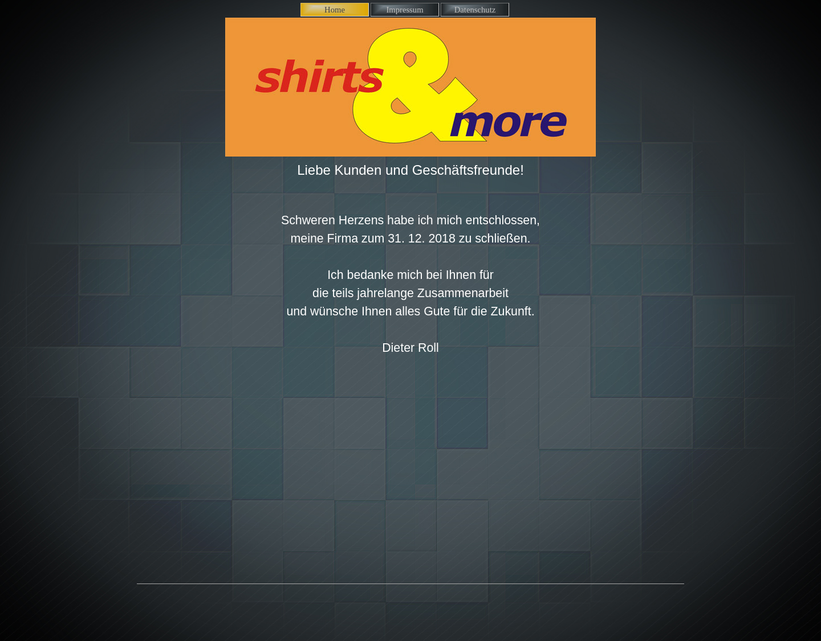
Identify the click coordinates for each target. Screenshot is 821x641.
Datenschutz (474, 9)
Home (334, 9)
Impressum (404, 9)
